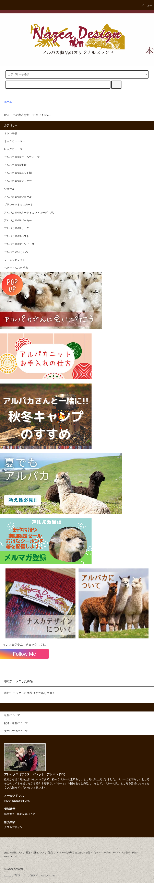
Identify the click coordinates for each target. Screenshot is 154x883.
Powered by (29, 876)
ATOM (14, 856)
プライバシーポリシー (103, 852)
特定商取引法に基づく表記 (76, 852)
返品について (55, 852)
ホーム (8, 101)
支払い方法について (14, 852)
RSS (6, 856)
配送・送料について (36, 852)
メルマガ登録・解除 (127, 852)
